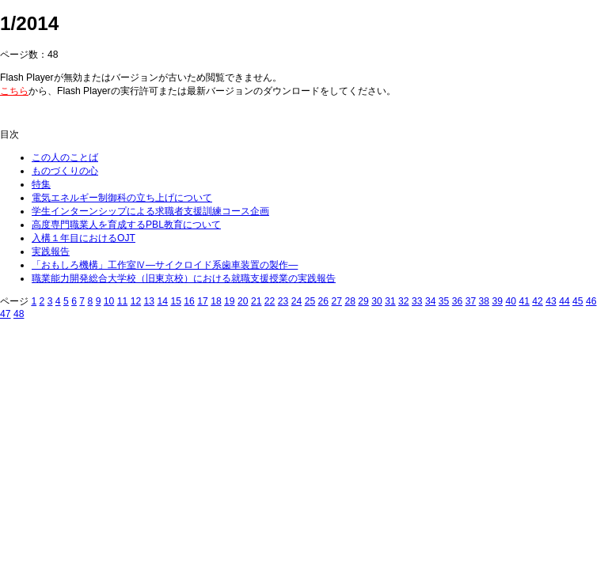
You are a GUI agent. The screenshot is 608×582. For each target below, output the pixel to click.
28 (349, 301)
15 (175, 301)
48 (19, 313)
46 (591, 301)
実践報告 (51, 251)
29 (363, 301)
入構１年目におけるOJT (83, 238)
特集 (41, 184)
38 (484, 301)
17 (202, 301)
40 (510, 301)
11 (122, 301)
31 (390, 301)
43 (551, 301)
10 (109, 301)
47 (5, 313)
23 (283, 301)
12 (136, 301)
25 (310, 301)
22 (270, 301)
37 (471, 301)
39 (498, 301)
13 (149, 301)
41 (524, 301)
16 (189, 301)
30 (376, 301)
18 (216, 301)
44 (564, 301)
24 (296, 301)
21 (256, 301)
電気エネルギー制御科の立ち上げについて (122, 197)
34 (430, 301)
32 (403, 301)
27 (336, 301)
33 (417, 301)
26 (323, 301)
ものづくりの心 (65, 170)
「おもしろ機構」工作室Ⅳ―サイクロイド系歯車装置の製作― (165, 264)
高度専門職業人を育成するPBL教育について (126, 224)
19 (229, 301)
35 (444, 301)
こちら (14, 90)
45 (577, 301)
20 (243, 301)
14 (162, 301)
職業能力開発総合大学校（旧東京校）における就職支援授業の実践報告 (184, 278)
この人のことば (65, 157)
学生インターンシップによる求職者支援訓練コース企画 (150, 211)
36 (457, 301)
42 (537, 301)
